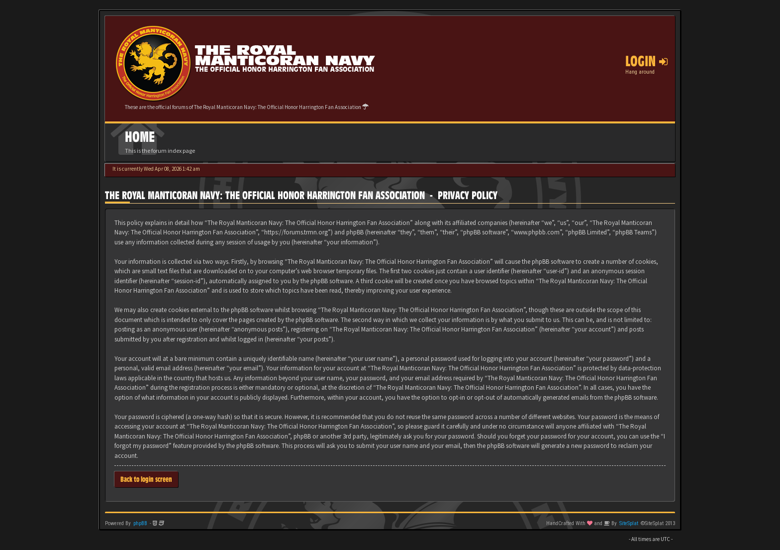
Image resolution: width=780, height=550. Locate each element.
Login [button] (646, 61)
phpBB (140, 523)
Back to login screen (146, 479)
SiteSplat (628, 523)
